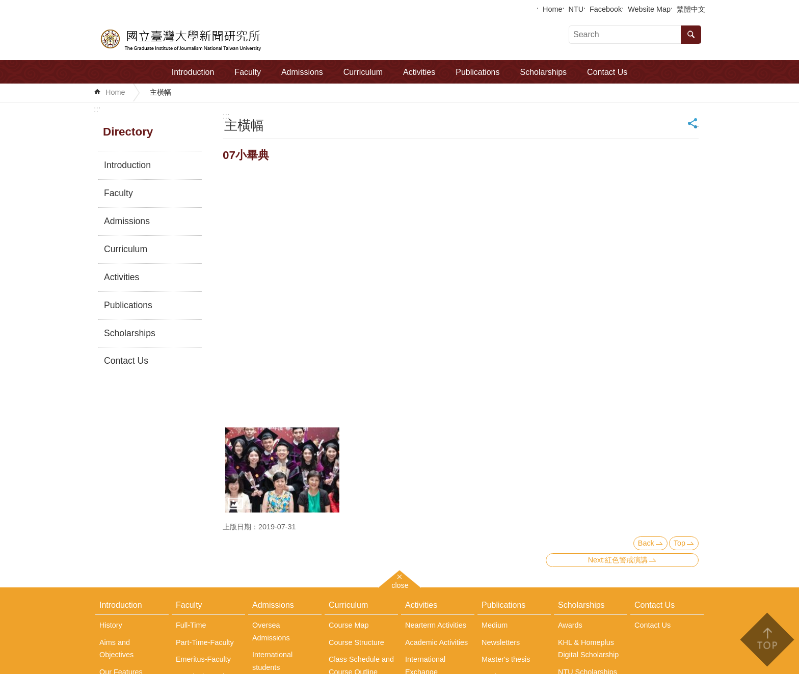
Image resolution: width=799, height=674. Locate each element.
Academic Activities (436, 642)
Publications (477, 72)
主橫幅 (160, 92)
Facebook (606, 9)
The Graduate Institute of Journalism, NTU (182, 38)
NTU (576, 9)
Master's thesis (506, 659)
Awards (570, 625)
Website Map (649, 9)
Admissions (302, 72)
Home (552, 9)
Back (646, 543)
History (110, 625)
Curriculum (363, 72)
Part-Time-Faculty (205, 642)
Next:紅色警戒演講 (618, 560)
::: (97, 109)
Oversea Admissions (271, 631)
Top (679, 543)
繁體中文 (691, 9)
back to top (766, 639)
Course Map (348, 625)
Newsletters (501, 642)
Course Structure (356, 642)
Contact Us (607, 72)
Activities (419, 72)
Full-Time (191, 625)
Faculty (247, 72)
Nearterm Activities (435, 625)
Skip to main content (5, 5)
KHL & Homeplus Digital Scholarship (588, 648)
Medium (495, 625)
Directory (128, 131)
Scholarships (543, 72)
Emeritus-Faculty (203, 659)
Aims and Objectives (116, 648)
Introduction (193, 72)
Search (691, 34)
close (400, 584)
